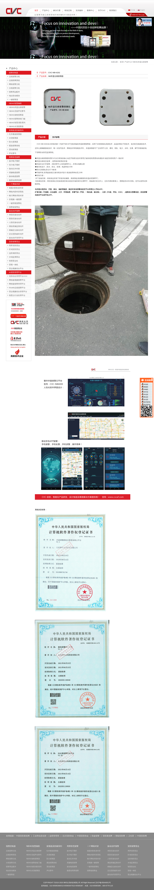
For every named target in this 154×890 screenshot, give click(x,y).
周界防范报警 (14, 157)
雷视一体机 (13, 265)
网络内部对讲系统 (16, 192)
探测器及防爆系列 (16, 130)
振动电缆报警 (14, 176)
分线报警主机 (14, 88)
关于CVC (102, 10)
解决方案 (57, 10)
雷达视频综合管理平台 (18, 291)
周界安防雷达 (14, 245)
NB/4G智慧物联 (15, 103)
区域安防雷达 (14, 249)
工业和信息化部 (39, 836)
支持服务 (79, 10)
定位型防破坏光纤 (16, 234)
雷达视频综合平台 (16, 268)
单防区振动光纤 (15, 215)
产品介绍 (41, 137)
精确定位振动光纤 (16, 230)
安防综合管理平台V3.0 (18, 276)
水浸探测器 (13, 138)
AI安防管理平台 (15, 272)
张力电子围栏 (14, 165)
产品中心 (45, 10)
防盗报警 (95, 836)
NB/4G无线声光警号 (17, 111)
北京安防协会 (68, 836)
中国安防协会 (83, 836)
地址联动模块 (14, 96)
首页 (36, 10)
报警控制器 (13, 73)
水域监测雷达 (14, 257)
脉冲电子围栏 (14, 161)
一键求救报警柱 (15, 203)
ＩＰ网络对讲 (14, 184)
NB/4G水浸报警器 (16, 126)
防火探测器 (13, 142)
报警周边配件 (14, 92)
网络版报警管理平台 (17, 284)
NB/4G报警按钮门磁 (17, 119)
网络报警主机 (14, 84)
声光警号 (12, 153)
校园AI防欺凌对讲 (16, 188)
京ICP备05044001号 (103, 883)
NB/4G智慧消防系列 (17, 123)
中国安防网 (142, 836)
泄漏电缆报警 (14, 172)
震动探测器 (13, 149)
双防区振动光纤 (15, 219)
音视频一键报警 (15, 199)
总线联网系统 (14, 80)
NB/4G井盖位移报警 (17, 107)
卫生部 (131, 836)
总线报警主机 (14, 76)
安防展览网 (107, 836)
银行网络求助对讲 (16, 195)
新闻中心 (90, 10)
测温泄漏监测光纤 (16, 226)
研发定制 (68, 10)
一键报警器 (13, 100)
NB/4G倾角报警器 (16, 115)
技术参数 (56, 137)
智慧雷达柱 (13, 261)
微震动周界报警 (15, 180)
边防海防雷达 (14, 253)
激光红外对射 (14, 169)
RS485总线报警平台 (17, 288)
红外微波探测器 (15, 134)
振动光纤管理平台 (16, 238)
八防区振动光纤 (15, 222)
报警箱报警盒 (14, 207)
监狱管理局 (54, 836)
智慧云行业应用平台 (17, 295)
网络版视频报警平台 (17, 280)
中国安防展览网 (23, 836)
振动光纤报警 (14, 211)
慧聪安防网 (120, 836)
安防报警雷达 (14, 242)
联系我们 (113, 10)
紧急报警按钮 (14, 146)
